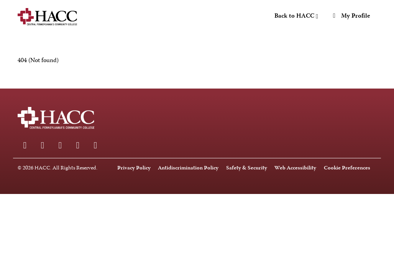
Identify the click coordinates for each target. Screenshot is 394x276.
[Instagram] (42, 145)
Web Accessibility (295, 168)
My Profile (350, 16)
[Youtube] (78, 145)
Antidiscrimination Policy (188, 168)
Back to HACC (296, 16)
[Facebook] (25, 145)
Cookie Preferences (347, 168)
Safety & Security (246, 168)
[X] (95, 145)
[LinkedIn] (60, 145)
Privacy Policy (134, 168)
